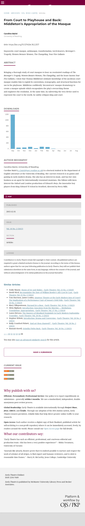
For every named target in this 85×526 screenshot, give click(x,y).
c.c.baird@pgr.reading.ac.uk (30, 170)
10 (9, 334)
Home (6, 13)
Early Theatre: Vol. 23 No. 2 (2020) (59, 290)
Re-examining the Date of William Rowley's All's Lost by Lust (46, 292)
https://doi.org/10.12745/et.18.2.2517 (24, 44)
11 (12, 334)
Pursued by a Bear (35, 305)
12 (14, 334)
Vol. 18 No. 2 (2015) (29, 13)
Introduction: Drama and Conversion (40, 318)
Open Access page (52, 428)
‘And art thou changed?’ (40, 323)
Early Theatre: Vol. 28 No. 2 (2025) (34, 315)
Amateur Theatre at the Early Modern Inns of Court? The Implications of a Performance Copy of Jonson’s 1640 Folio (45, 298)
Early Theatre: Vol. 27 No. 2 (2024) (50, 310)
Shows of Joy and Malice (32, 290)
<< (5, 334)
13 (17, 334)
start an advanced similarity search (31, 340)
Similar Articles (12, 284)
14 (19, 334)
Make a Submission (42, 352)
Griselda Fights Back (32, 328)
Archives (15, 13)
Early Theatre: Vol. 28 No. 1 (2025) (60, 305)
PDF (9, 196)
